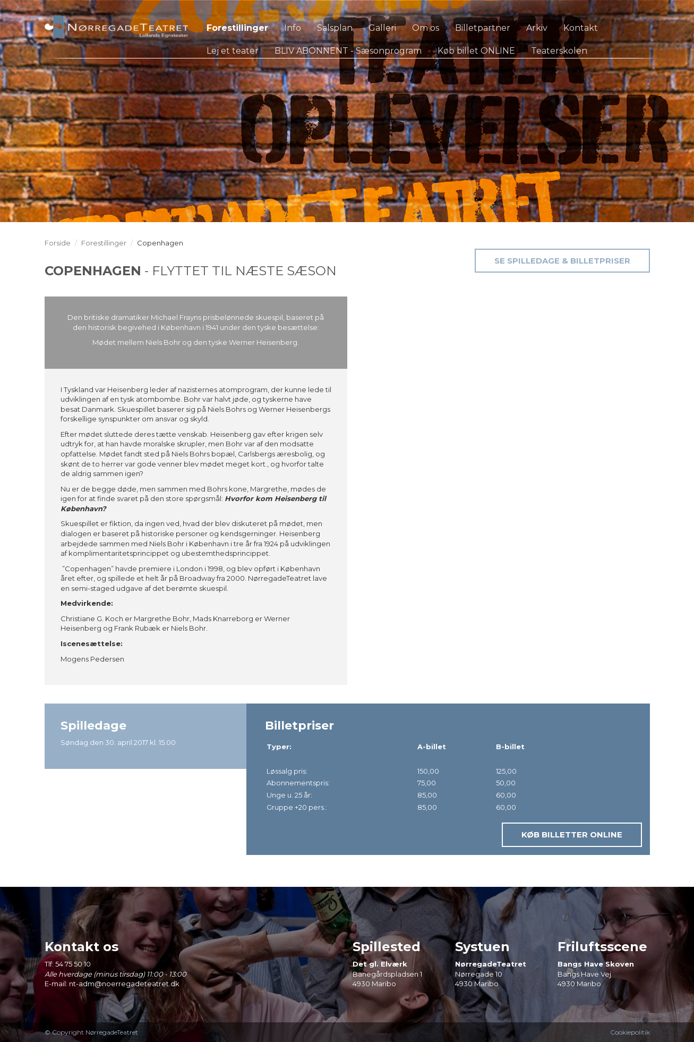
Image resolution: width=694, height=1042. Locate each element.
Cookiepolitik (630, 1032)
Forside (58, 243)
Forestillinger (103, 243)
